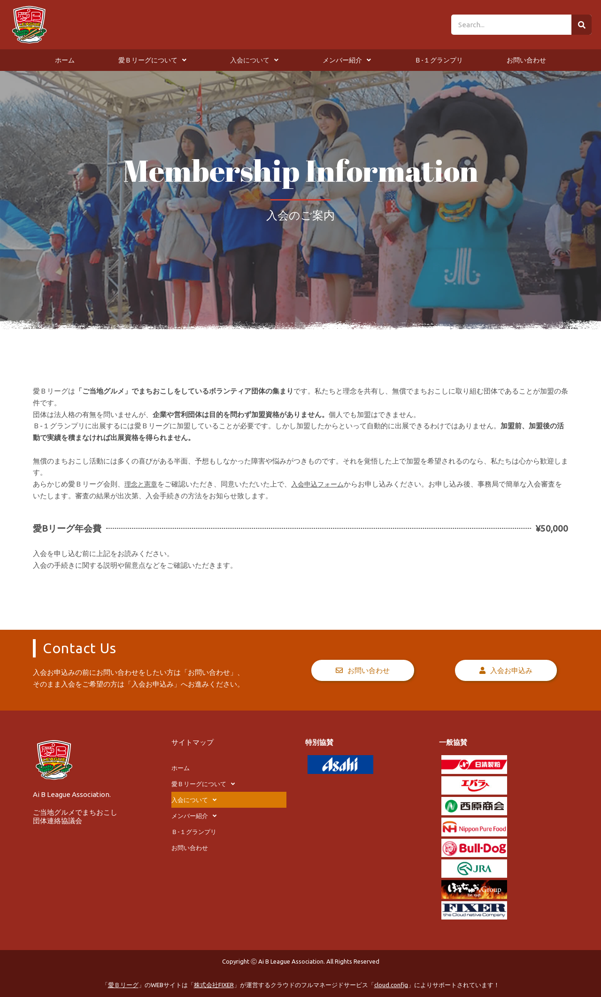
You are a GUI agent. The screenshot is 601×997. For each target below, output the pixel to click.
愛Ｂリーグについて (152, 60)
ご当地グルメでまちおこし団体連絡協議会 (75, 816)
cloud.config (391, 985)
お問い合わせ (526, 60)
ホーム (65, 60)
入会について (254, 60)
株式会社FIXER (214, 985)
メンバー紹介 (347, 60)
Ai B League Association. (72, 794)
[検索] (581, 25)
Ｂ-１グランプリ (439, 60)
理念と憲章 (142, 484)
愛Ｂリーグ (123, 985)
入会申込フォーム (321, 484)
